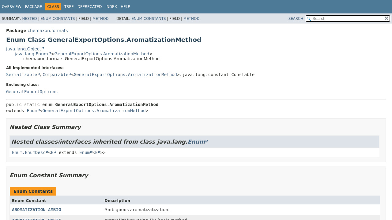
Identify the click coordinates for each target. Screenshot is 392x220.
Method (100, 18)
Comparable (55, 74)
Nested (29, 18)
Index (111, 7)
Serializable (21, 74)
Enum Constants (57, 18)
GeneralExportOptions (32, 91)
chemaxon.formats (48, 30)
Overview (11, 7)
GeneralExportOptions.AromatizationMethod (101, 53)
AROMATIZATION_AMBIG (36, 209)
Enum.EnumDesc (29, 152)
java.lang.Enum (31, 53)
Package (33, 7)
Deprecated (89, 7)
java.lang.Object (23, 48)
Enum (32, 110)
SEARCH (295, 18)
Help (125, 7)
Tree (69, 7)
